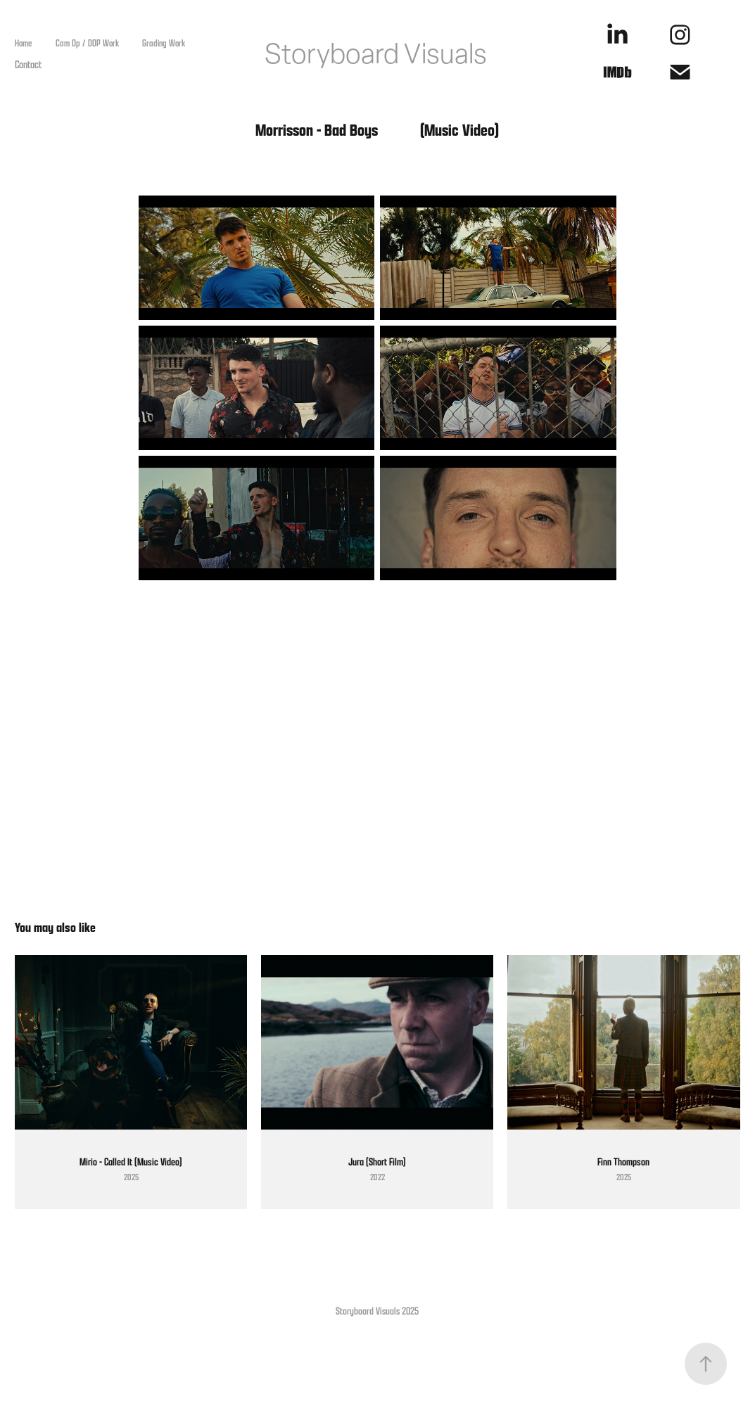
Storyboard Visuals (376, 53)
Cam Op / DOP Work (87, 43)
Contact (28, 64)
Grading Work (163, 43)
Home (23, 43)
